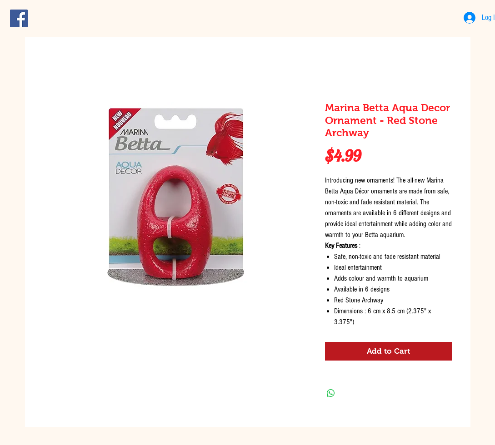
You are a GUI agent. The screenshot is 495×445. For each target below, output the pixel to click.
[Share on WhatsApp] (330, 393)
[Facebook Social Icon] (19, 18)
